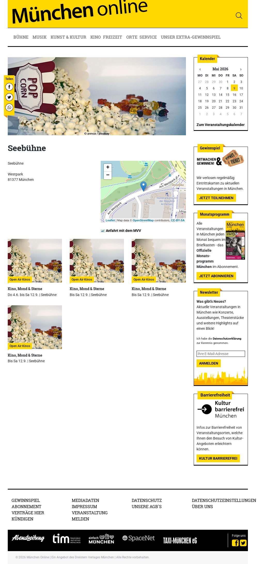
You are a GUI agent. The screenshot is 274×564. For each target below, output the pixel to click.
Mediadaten (85, 500)
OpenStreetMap (143, 220)
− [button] (107, 175)
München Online (38, 557)
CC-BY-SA (178, 220)
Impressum (84, 506)
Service (148, 37)
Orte (131, 37)
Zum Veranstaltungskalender (221, 125)
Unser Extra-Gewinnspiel (191, 37)
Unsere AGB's (147, 506)
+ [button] (107, 168)
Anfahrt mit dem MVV (121, 231)
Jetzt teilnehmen (216, 198)
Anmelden (208, 363)
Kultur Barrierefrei (218, 458)
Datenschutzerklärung (227, 338)
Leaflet (110, 220)
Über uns (202, 506)
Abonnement (26, 506)
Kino (95, 37)
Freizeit (113, 37)
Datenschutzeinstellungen (224, 500)
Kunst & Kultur (69, 37)
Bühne (21, 37)
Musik (40, 37)
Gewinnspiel (26, 500)
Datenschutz (147, 500)
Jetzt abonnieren (216, 276)
